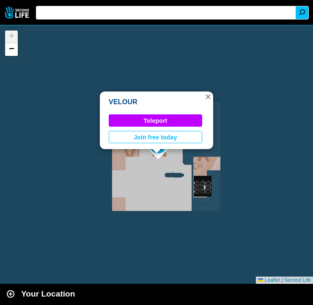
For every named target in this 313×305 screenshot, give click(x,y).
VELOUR (123, 101)
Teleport (155, 120)
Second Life (18, 12)
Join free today (155, 137)
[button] (208, 97)
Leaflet (269, 280)
